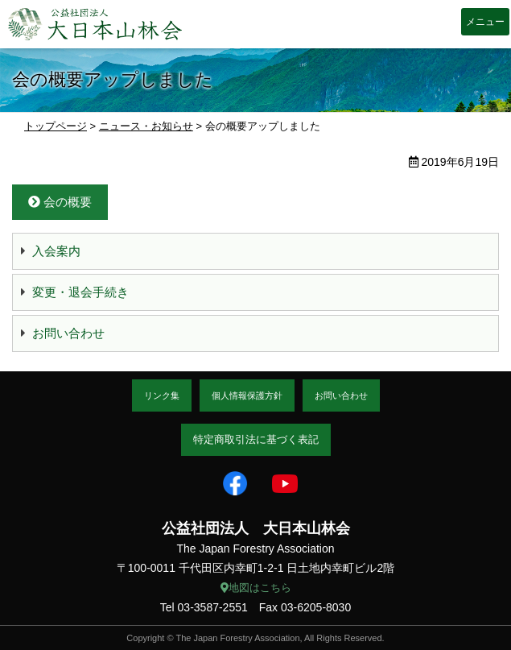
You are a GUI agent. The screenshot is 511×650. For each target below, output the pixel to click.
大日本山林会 (95, 24)
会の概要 (60, 202)
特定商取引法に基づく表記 (256, 439)
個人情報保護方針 (247, 395)
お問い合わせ (68, 333)
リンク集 (161, 395)
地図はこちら (255, 588)
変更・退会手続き (80, 292)
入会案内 (56, 251)
